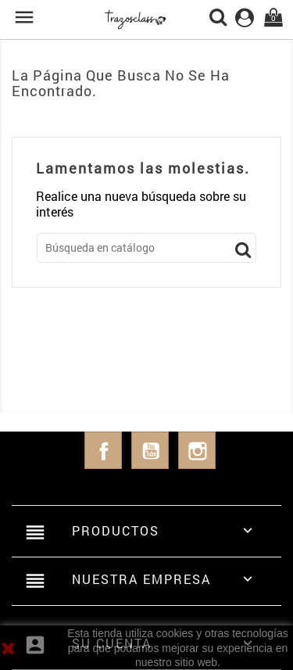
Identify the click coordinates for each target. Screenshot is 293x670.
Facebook (103, 450)
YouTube (150, 450)
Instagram (197, 450)
